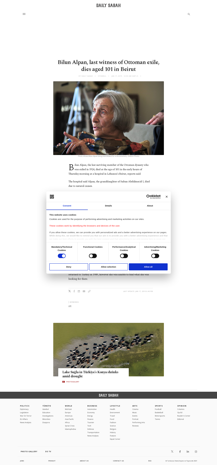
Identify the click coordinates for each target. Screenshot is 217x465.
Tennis (157, 419)
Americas (68, 416)
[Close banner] (167, 197)
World (68, 406)
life (69, 306)
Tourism (90, 422)
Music (134, 412)
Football (158, 409)
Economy (91, 412)
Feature (113, 436)
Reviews (135, 426)
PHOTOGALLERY (72, 382)
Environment (115, 412)
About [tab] (150, 206)
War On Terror (26, 416)
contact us (118, 461)
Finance (90, 419)
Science (113, 426)
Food (112, 419)
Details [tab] (108, 206)
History (113, 432)
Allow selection (108, 267)
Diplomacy (24, 409)
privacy (51, 461)
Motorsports (160, 416)
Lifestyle (115, 406)
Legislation (24, 412)
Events (134, 416)
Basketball (159, 412)
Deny (68, 267)
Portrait (135, 419)
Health (112, 409)
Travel (112, 416)
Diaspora (46, 422)
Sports (159, 406)
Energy (90, 416)
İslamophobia (70, 429)
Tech (89, 426)
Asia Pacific (69, 419)
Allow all (148, 267)
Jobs (22, 461)
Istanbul (45, 409)
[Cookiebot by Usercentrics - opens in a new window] (148, 197)
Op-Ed (179, 412)
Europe (68, 412)
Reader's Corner (183, 416)
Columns (180, 409)
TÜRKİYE (46, 406)
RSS (149, 461)
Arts (134, 406)
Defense (90, 429)
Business (92, 406)
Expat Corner (115, 439)
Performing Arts (138, 422)
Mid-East (68, 409)
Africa (67, 422)
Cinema (135, 409)
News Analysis (25, 422)
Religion (113, 429)
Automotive (92, 409)
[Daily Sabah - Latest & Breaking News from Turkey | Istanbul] (108, 5)
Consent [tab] (67, 206)
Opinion (181, 406)
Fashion (113, 422)
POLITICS (24, 406)
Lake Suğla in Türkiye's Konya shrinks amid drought (90, 374)
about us (84, 461)
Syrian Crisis (69, 426)
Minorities (46, 419)
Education (46, 412)
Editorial (180, 419)
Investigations (47, 416)
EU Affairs (24, 419)
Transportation (93, 432)
